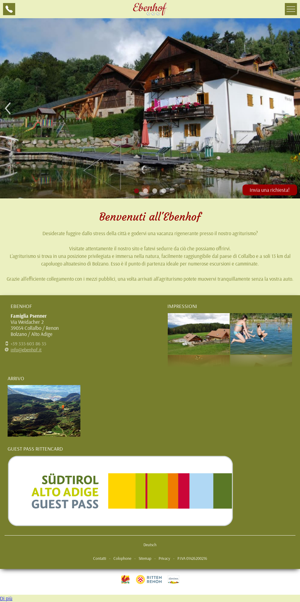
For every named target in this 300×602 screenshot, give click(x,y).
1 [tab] (136, 190)
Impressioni (182, 306)
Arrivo (16, 378)
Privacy (164, 558)
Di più (6, 598)
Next (292, 108)
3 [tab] (154, 190)
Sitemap (145, 558)
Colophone (122, 558)
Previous (7, 108)
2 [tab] (145, 190)
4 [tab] (164, 190)
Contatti (99, 558)
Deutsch (150, 544)
